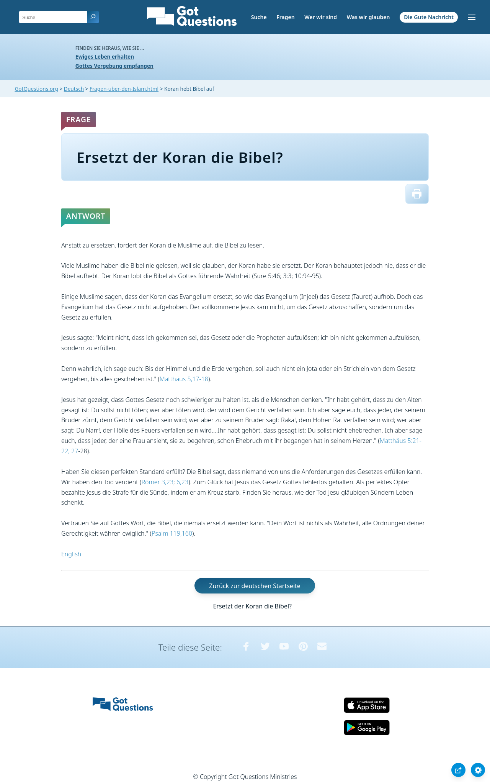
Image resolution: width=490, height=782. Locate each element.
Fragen (285, 17)
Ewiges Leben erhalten (104, 56)
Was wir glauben (368, 17)
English (71, 554)
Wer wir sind (320, 17)
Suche (259, 17)
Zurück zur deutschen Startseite (254, 585)
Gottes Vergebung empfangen (114, 65)
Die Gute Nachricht (429, 17)
